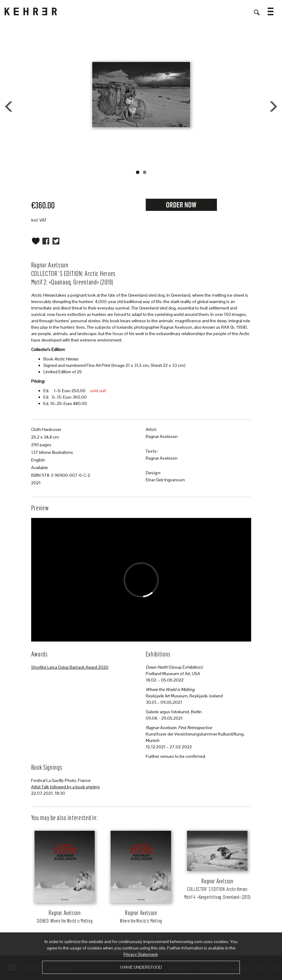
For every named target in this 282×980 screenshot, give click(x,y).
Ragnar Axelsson (162, 436)
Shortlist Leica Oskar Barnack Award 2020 (69, 667)
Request (181, 204)
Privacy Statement (140, 954)
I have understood (141, 967)
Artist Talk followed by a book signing (65, 787)
